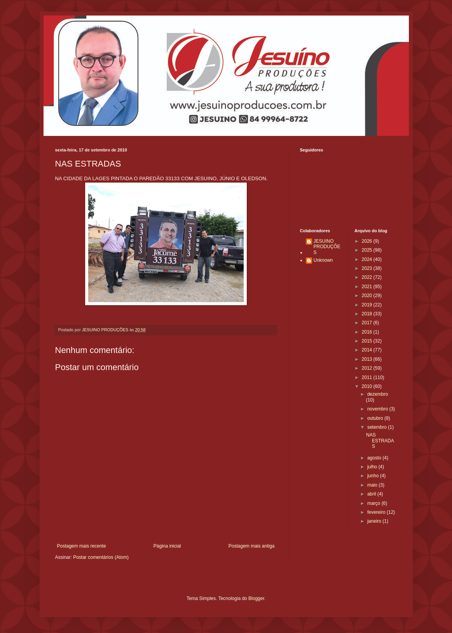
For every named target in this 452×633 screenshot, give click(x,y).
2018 (367, 313)
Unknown (323, 260)
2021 (367, 286)
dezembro (377, 394)
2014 (367, 350)
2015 (367, 341)
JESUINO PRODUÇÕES (327, 246)
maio (373, 485)
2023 (367, 268)
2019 (367, 305)
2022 (367, 277)
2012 (367, 368)
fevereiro (377, 512)
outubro (375, 418)
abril (372, 494)
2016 (367, 332)
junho (373, 475)
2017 (367, 322)
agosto (374, 458)
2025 (367, 250)
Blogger (256, 598)
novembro (378, 409)
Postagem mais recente (81, 546)
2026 (367, 241)
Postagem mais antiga (252, 546)
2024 (367, 259)
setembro (377, 427)
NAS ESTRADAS (380, 440)
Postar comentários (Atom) (101, 557)
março (374, 503)
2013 (367, 359)
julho (373, 467)
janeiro (374, 521)
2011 (367, 377)
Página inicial (167, 546)
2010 (367, 386)
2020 (367, 295)
